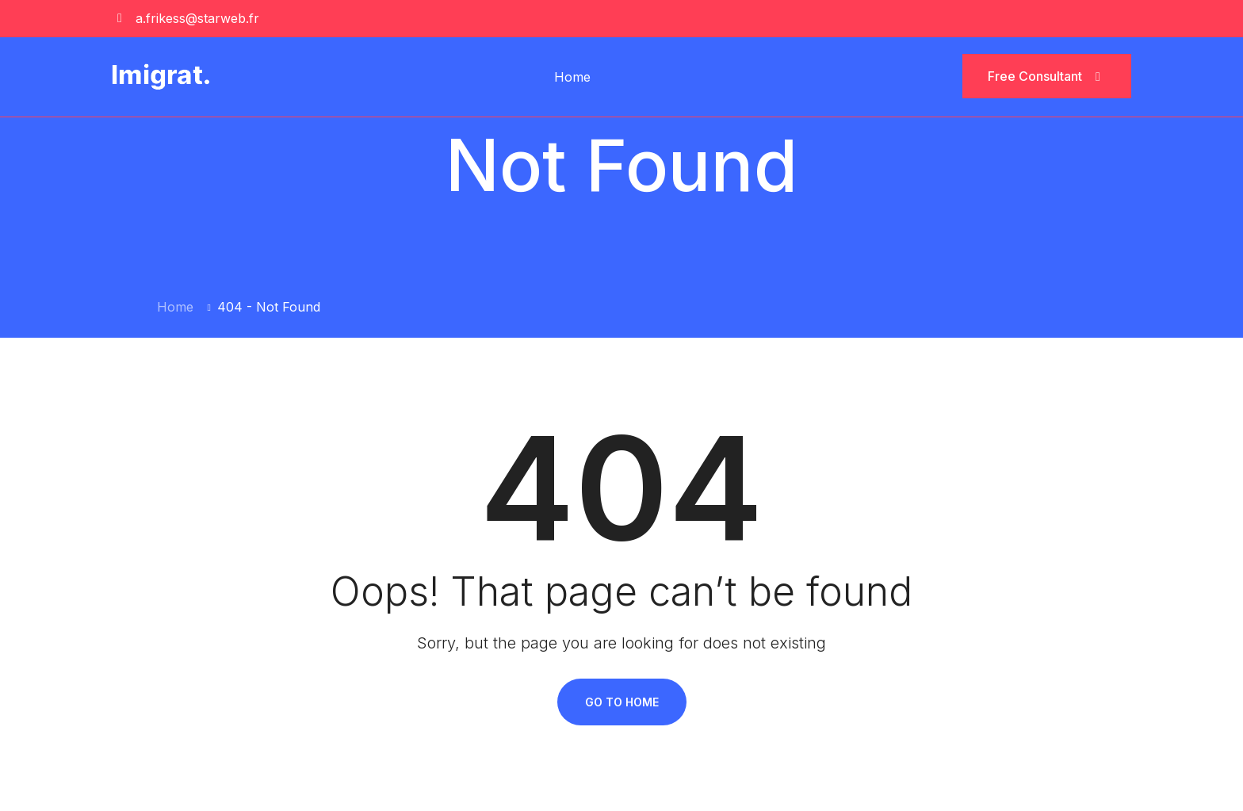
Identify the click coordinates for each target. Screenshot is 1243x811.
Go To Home (622, 702)
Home (572, 77)
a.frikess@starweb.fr (197, 18)
